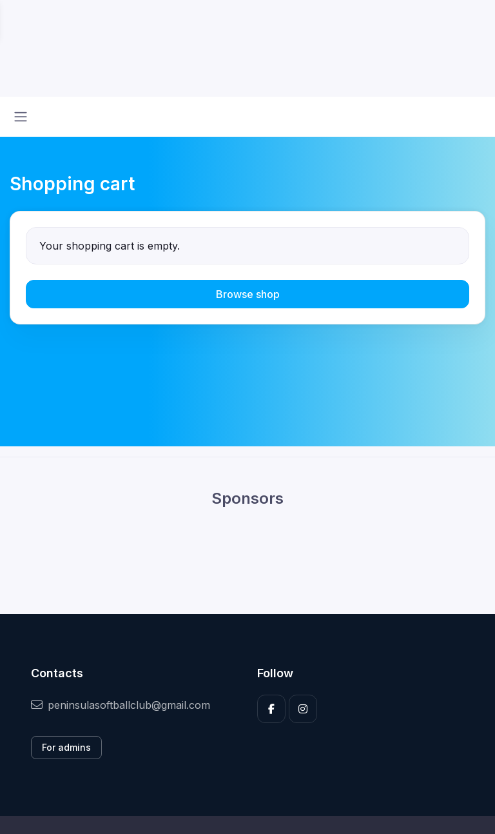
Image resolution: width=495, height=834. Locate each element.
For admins (66, 747)
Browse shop (248, 294)
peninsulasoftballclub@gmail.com (120, 705)
